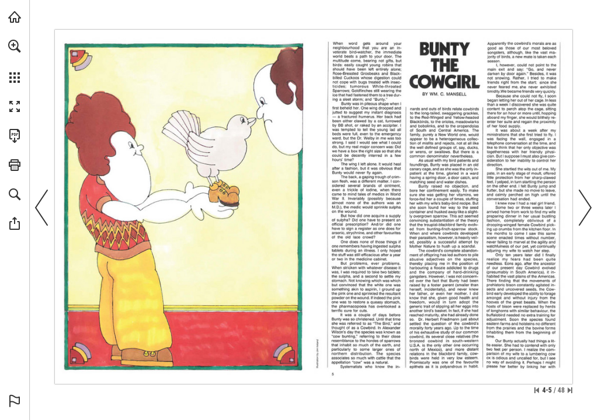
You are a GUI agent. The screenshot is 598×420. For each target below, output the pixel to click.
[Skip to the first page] (536, 390)
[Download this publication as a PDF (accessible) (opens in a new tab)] (14, 135)
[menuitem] (14, 61)
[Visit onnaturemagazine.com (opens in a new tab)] (14, 17)
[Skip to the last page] (570, 390)
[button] (14, 46)
